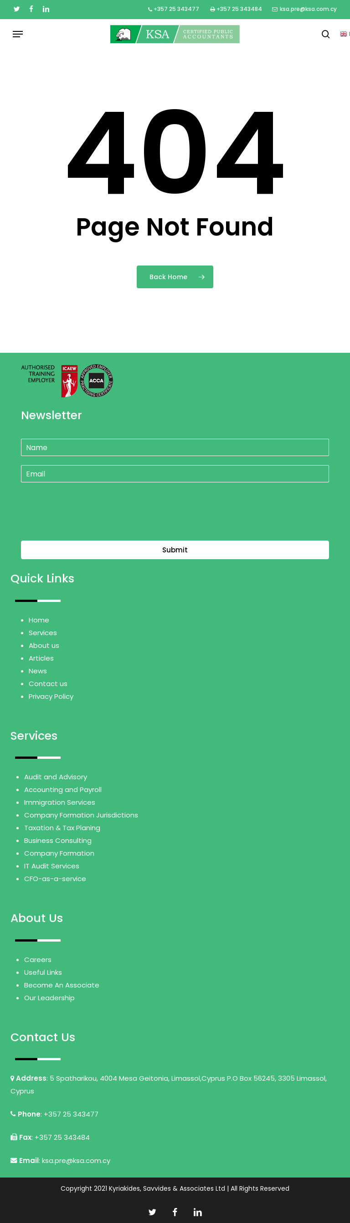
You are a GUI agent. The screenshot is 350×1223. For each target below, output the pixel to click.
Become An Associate (61, 985)
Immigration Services (59, 802)
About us (44, 645)
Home (39, 620)
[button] (18, 34)
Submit (175, 550)
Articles (41, 658)
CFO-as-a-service (55, 878)
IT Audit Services (51, 866)
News (38, 671)
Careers (37, 959)
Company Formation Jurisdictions (81, 815)
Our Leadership (49, 997)
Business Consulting (58, 840)
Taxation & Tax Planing (62, 827)
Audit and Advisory (55, 777)
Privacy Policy (51, 696)
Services (43, 632)
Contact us (48, 683)
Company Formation (59, 853)
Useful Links (43, 972)
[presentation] (90, 525)
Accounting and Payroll (63, 789)
